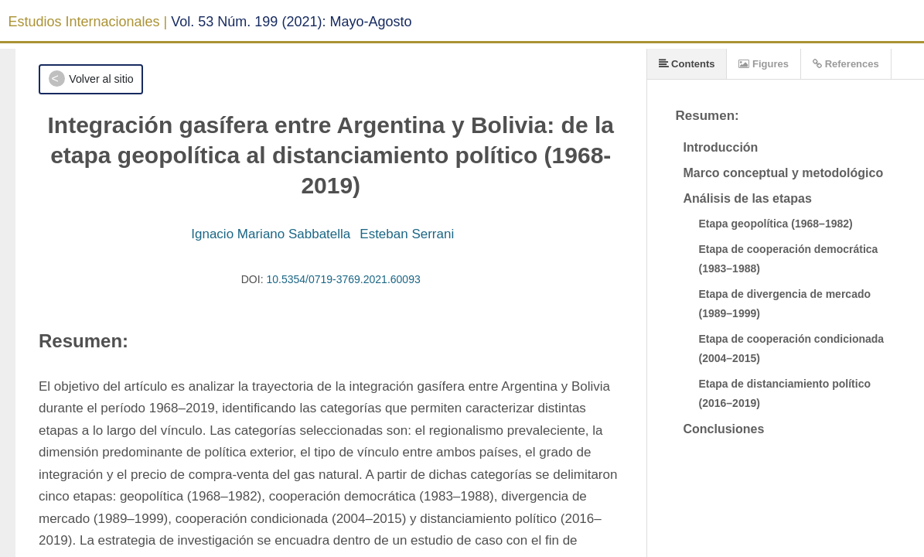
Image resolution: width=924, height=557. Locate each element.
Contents (687, 64)
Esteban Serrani (407, 234)
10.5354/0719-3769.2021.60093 (343, 279)
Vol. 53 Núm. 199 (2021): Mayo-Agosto (291, 21)
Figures (763, 64)
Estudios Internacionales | (88, 21)
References (846, 64)
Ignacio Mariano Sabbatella (270, 234)
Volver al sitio (101, 79)
